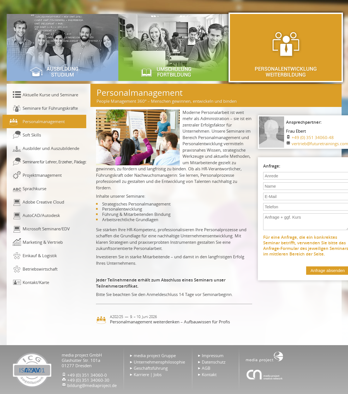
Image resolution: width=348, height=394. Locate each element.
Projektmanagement (42, 175)
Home (264, 356)
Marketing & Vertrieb (43, 242)
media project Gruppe (155, 355)
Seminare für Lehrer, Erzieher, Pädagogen (54, 161)
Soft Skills (32, 135)
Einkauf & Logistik (40, 255)
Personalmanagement (44, 121)
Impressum (213, 355)
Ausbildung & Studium (62, 47)
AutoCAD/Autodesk (41, 215)
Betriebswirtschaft (40, 269)
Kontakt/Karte (36, 282)
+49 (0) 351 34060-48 (313, 137)
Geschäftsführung (151, 368)
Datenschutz (213, 362)
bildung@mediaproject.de (92, 385)
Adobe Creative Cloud (43, 202)
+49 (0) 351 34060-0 (87, 375)
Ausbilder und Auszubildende (51, 148)
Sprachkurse (34, 188)
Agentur (264, 374)
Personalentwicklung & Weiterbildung (286, 47)
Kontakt (209, 374)
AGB (206, 368)
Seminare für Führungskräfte (50, 108)
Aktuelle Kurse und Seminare (50, 94)
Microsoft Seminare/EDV (46, 228)
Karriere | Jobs (148, 374)
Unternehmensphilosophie (159, 362)
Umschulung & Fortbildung (174, 47)
